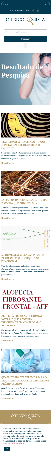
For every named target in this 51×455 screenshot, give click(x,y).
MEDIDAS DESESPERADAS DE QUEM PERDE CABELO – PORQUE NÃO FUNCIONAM (22, 258)
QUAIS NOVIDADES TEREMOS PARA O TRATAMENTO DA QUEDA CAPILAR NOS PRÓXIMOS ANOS (25, 380)
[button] (25, 45)
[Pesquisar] (46, 4)
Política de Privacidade (13, 443)
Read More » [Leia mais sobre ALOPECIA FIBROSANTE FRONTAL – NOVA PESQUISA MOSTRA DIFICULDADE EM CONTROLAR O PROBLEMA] (7, 340)
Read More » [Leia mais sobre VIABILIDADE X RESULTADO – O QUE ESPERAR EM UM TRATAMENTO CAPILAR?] (7, 162)
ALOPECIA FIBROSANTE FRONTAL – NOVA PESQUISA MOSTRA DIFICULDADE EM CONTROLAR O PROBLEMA (22, 320)
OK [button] (7, 449)
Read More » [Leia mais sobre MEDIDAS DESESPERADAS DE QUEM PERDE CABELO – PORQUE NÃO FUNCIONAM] (7, 278)
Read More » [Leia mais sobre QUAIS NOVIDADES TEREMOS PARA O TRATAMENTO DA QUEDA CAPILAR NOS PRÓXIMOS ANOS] (7, 398)
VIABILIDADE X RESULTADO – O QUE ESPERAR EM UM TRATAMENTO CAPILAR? (23, 145)
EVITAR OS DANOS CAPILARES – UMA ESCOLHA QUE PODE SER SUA (24, 201)
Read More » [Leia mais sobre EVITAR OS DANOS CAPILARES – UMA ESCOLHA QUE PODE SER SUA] (7, 217)
